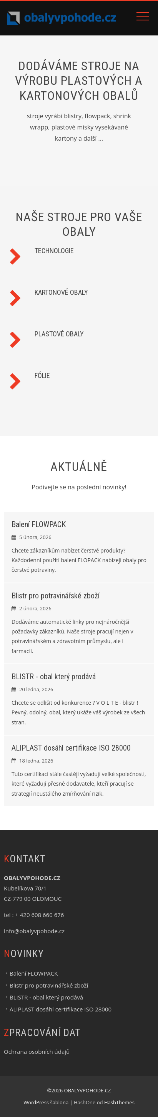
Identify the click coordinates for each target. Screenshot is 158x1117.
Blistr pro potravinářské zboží (56, 595)
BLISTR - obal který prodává (54, 676)
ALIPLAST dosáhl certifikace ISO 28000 (71, 748)
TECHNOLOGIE (54, 251)
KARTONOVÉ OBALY (61, 292)
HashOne (84, 1102)
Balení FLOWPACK (39, 524)
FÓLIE (42, 375)
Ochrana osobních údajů (37, 1051)
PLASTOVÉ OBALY (59, 334)
